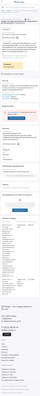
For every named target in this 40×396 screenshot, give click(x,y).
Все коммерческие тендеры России (12, 380)
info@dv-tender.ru (8, 330)
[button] (20, 176)
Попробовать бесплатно (16, 118)
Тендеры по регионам (8, 369)
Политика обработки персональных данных (15, 389)
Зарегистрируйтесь (14, 112)
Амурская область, (8, 58)
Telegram (6, 334)
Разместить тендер (7, 360)
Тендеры (4, 347)
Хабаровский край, (21, 56)
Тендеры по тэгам (7, 375)
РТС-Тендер (6, 97)
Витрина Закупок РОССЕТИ (11, 95)
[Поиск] (3, 7)
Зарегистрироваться (20, 210)
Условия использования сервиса (11, 393)
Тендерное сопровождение (10, 355)
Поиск (3, 344)
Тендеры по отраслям (8, 372)
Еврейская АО (19, 58)
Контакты (4, 352)
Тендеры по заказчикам (9, 377)
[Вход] (38, 2)
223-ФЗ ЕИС (6, 99)
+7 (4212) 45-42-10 (9, 327)
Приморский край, (8, 56)
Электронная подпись (8, 358)
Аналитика (4, 349)
